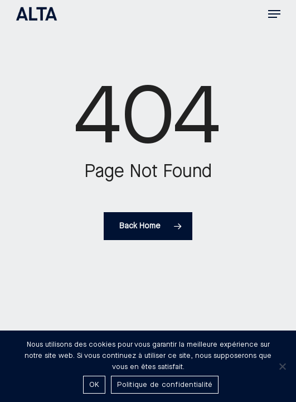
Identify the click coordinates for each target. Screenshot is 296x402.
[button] (274, 14)
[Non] (282, 366)
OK (94, 384)
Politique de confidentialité (164, 384)
